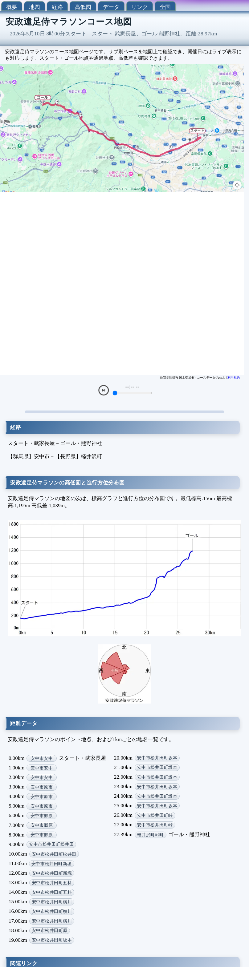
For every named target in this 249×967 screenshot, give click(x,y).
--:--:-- (132, 386)
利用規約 (233, 377)
